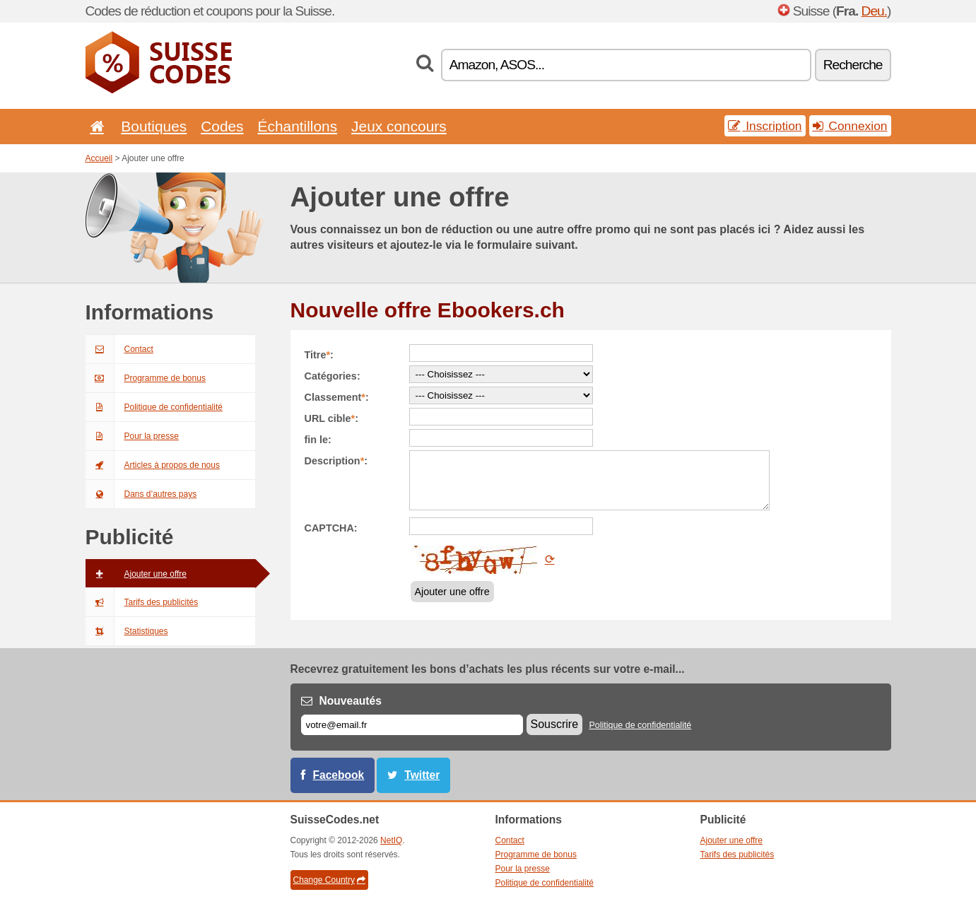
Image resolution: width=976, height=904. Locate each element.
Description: (336, 460)
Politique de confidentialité (154, 407)
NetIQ (391, 840)
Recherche (853, 64)
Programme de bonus (146, 378)
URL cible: (332, 418)
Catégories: (332, 376)
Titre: (319, 354)
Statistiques (127, 631)
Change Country (329, 880)
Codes (222, 126)
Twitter (422, 775)
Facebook (339, 775)
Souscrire (555, 724)
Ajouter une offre (136, 574)
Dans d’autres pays (141, 494)
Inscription (764, 126)
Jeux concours (399, 126)
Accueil (99, 158)
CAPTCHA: (331, 528)
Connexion (850, 126)
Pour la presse (132, 436)
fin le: (318, 439)
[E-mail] (412, 725)
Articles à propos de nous (153, 465)
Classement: (337, 397)
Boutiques (154, 126)
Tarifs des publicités (142, 602)
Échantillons (298, 126)
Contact (119, 349)
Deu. (875, 11)
